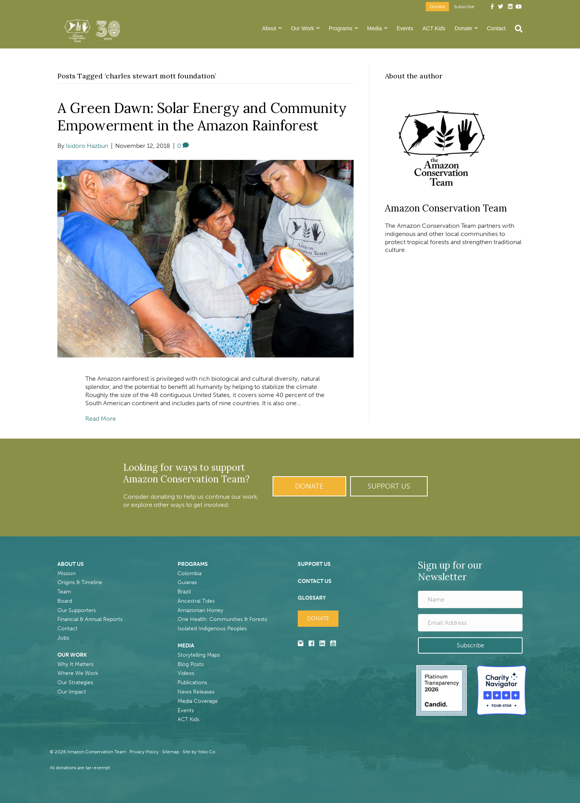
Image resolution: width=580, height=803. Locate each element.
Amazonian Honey (200, 610)
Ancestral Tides (196, 601)
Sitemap (170, 751)
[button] (309, 486)
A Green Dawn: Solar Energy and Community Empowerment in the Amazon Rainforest (202, 116)
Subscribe (464, 6)
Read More (100, 418)
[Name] (470, 599)
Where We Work (77, 673)
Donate (437, 6)
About (269, 28)
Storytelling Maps (199, 655)
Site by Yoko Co (199, 751)
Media (374, 28)
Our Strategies (75, 682)
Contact (496, 28)
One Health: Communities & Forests (222, 619)
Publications (192, 682)
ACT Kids (434, 28)
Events (405, 28)
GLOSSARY (312, 598)
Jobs (63, 638)
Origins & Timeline (79, 582)
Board (64, 601)
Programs (340, 28)
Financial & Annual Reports (90, 619)
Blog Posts (191, 664)
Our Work (302, 28)
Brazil (184, 591)
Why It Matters (75, 664)
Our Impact (71, 692)
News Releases (196, 692)
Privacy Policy (144, 751)
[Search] (516, 29)
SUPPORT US (314, 564)
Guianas (187, 582)
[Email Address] (470, 622)
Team (64, 591)
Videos (186, 673)
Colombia (190, 573)
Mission (66, 573)
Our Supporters (76, 610)
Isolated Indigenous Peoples (212, 628)
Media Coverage (198, 701)
